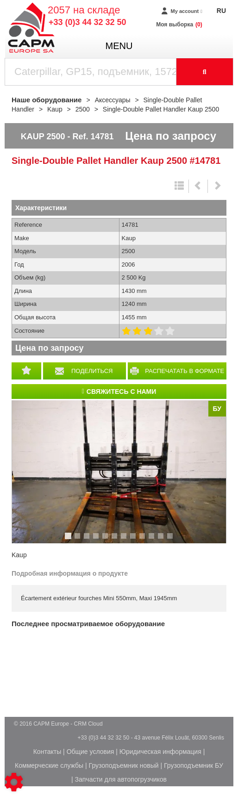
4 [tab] (97, 540)
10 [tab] (154, 540)
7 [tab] (125, 540)
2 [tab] (79, 540)
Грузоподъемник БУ (193, 765)
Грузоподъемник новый (124, 765)
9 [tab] (143, 540)
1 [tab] (69, 540)
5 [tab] (106, 540)
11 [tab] (164, 540)
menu (119, 46)
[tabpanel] (119, 471)
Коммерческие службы (49, 765)
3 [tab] (88, 540)
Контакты (47, 751)
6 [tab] (116, 540)
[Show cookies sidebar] (14, 782)
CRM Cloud (88, 724)
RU (221, 10)
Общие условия (90, 751)
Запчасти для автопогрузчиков (121, 779)
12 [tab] (173, 540)
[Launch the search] (205, 72)
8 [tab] (134, 540)
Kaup (19, 555)
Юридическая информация (160, 751)
